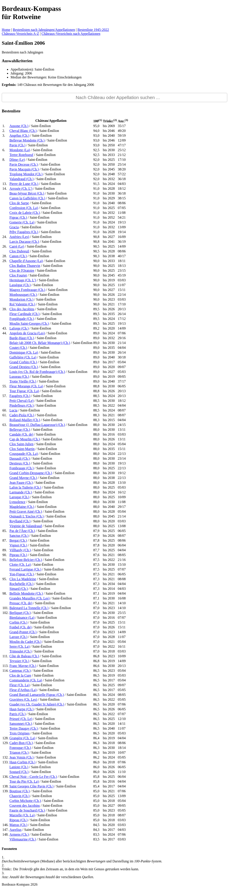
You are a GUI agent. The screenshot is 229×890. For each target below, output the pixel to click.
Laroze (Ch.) (18, 637)
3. (3, 135)
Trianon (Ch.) (18, 752)
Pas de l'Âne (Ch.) (22, 531)
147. (5, 829)
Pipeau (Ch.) (18, 555)
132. (5, 757)
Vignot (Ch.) (18, 545)
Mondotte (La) (19, 150)
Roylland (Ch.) (19, 521)
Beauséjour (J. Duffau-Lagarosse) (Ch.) (37, 425)
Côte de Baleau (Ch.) (24, 656)
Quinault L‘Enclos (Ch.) (26, 516)
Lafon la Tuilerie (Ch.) (25, 487)
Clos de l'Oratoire (21, 270)
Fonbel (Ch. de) (20, 627)
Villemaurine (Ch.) (22, 839)
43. (4, 328)
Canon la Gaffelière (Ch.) (27, 198)
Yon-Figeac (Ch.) (21, 574)
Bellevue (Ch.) (19, 429)
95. (4, 579)
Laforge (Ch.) (19, 328)
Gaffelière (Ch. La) (22, 357)
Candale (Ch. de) (21, 434)
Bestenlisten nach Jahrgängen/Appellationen (44, 30)
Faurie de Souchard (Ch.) (27, 810)
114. (5, 670)
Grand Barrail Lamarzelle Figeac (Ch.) (36, 695)
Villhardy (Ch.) (20, 550)
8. (3, 159)
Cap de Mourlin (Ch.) (24, 439)
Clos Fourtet (18, 275)
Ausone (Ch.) (18, 126)
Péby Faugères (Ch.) (23, 232)
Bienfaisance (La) (21, 617)
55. (4, 386)
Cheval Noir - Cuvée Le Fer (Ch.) (33, 776)
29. (4, 261)
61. (4, 415)
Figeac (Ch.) (18, 217)
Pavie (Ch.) (17, 145)
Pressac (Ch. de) (20, 603)
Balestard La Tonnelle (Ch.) (28, 608)
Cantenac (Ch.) (20, 670)
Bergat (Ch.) (18, 540)
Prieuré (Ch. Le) (20, 719)
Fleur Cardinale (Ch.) (24, 314)
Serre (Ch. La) (19, 646)
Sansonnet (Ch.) (20, 723)
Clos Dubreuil (19, 251)
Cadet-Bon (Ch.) (21, 743)
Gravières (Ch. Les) (23, 699)
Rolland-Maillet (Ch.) (24, 420)
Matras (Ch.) (18, 825)
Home (6, 30)
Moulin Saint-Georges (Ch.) (29, 323)
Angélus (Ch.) (19, 135)
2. (3, 131)
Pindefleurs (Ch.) (21, 405)
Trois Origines (19, 733)
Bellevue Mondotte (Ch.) (26, 140)
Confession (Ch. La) (23, 208)
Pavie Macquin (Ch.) (24, 169)
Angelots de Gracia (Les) (27, 333)
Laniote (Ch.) (18, 767)
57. (4, 396)
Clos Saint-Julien (21, 444)
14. (4, 188)
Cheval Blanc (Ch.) (23, 131)
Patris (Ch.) (17, 714)
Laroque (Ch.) (19, 497)
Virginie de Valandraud (25, 526)
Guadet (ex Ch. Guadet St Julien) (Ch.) (36, 704)
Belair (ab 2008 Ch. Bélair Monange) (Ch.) (39, 343)
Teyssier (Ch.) (19, 661)
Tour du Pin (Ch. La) (24, 781)
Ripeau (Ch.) (18, 820)
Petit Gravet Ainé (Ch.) (25, 511)
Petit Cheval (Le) (21, 400)
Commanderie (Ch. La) (25, 680)
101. (5, 608)
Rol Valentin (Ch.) (22, 304)
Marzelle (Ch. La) (22, 815)
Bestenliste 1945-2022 (93, 30)
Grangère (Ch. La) (22, 738)
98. (4, 593)
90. (4, 555)
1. (3, 126)
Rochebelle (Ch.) (21, 584)
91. (4, 560)
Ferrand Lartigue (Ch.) (25, 569)
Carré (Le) (16, 246)
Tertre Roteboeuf (21, 155)
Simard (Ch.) (18, 588)
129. (5, 743)
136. (5, 776)
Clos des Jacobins (21, 309)
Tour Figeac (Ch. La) (24, 391)
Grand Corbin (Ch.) (23, 362)
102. (5, 613)
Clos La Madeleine (22, 579)
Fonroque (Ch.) (20, 748)
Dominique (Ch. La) (23, 352)
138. (5, 786)
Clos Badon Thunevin (24, 266)
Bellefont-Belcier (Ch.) (25, 560)
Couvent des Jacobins (24, 805)
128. (5, 738)
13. (4, 184)
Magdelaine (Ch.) (21, 507)
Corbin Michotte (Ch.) (25, 801)
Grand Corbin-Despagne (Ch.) (30, 473)
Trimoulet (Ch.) (20, 651)
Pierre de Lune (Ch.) (23, 184)
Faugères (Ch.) (19, 396)
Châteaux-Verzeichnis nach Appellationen (70, 33)
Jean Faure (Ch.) (21, 482)
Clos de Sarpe (19, 203)
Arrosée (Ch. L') (20, 188)
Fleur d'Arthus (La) (23, 690)
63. (4, 425)
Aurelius (15, 829)
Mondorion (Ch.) (21, 299)
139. (5, 791)
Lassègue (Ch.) (20, 285)
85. (4, 531)
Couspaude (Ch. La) (23, 454)
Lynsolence (17, 502)
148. (5, 834)
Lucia (13, 410)
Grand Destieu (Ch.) (23, 367)
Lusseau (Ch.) (19, 376)
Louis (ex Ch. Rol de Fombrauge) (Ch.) (37, 372)
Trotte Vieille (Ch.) (22, 381)
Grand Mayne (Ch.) (23, 478)
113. (5, 666)
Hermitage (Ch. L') (22, 280)
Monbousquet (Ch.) (23, 294)
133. (5, 762)
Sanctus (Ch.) (18, 535)
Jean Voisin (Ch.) (21, 757)
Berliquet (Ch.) (20, 613)
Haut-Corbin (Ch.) (22, 762)
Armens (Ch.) (19, 834)
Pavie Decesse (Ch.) (23, 164)
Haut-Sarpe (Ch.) (21, 709)
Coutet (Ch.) (18, 347)
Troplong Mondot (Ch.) (26, 174)
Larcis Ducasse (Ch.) (24, 241)
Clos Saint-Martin (22, 449)
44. (4, 333)
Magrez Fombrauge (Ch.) (27, 290)
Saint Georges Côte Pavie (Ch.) (31, 786)
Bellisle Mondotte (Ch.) (26, 593)
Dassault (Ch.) (19, 458)
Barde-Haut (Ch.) (21, 338)
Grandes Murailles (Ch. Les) (29, 598)
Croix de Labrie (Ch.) (24, 213)
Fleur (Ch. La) (19, 685)
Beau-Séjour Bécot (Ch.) (26, 193)
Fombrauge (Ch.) (21, 468)
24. (4, 237)
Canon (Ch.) (18, 256)
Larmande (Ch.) (20, 492)
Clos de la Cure (20, 675)
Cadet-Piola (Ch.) (21, 415)
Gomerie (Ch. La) (21, 222)
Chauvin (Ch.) (19, 796)
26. (4, 246)
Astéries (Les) (19, 237)
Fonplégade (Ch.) (21, 319)
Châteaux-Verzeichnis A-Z (20, 33)
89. (4, 550)
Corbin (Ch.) (18, 622)
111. (5, 656)
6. (3, 150)
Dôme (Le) (17, 159)
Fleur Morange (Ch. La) (26, 386)
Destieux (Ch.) (19, 463)
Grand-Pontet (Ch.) (23, 632)
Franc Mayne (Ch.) (22, 666)
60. (4, 410)
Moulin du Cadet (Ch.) (25, 642)
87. (4, 540)
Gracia (14, 227)
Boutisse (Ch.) (19, 791)
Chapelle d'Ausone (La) (26, 261)
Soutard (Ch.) (18, 772)
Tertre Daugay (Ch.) (23, 728)
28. (4, 256)
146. (5, 825)
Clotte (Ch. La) (20, 564)
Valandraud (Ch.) (21, 179)
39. (4, 309)
